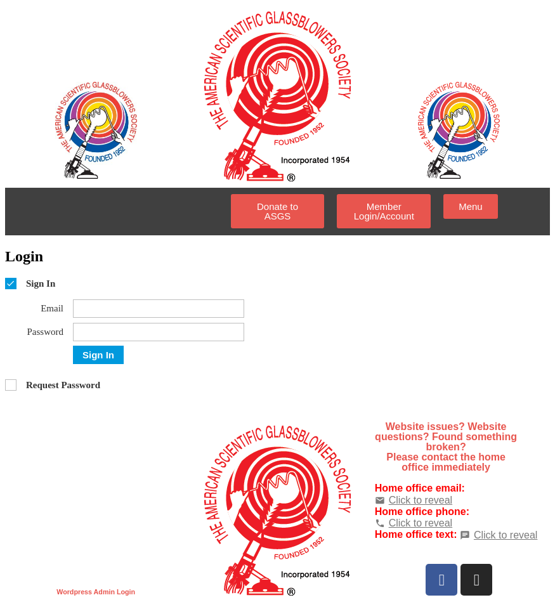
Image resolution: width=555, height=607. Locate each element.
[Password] (158, 332)
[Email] (158, 308)
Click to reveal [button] (420, 500)
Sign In (98, 354)
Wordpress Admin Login (95, 592)
